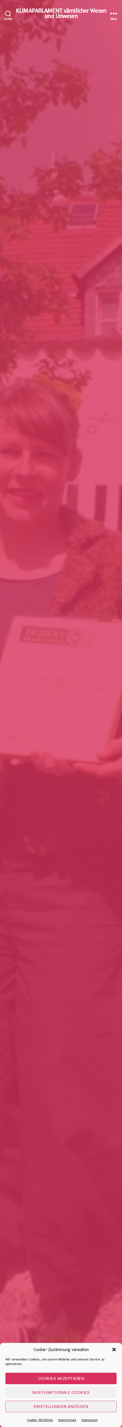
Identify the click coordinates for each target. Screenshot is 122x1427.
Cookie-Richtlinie (40, 1420)
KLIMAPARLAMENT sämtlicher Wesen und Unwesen (61, 13)
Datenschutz (67, 1420)
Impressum (89, 1420)
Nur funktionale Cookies (61, 1392)
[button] (114, 1349)
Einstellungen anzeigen (61, 1406)
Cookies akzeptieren (61, 1378)
